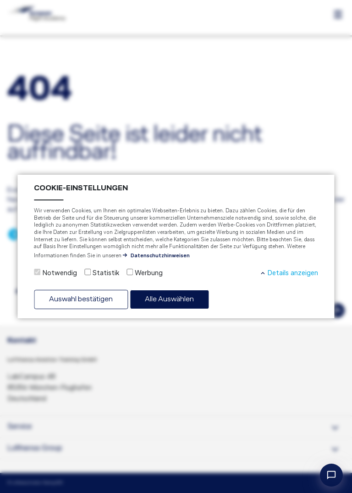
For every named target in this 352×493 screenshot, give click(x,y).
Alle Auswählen (169, 299)
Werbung (149, 273)
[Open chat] (331, 475)
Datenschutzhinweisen (160, 256)
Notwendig (59, 273)
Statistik (106, 273)
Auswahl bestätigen (81, 299)
